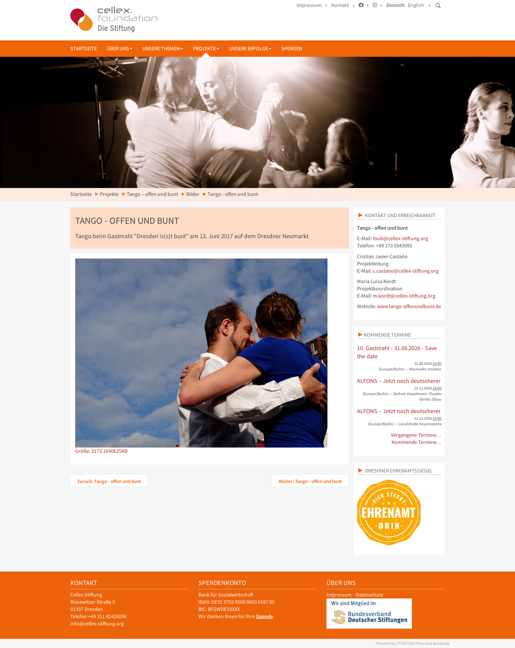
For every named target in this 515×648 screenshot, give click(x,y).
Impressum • (312, 5)
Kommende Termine (387, 334)
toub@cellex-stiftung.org (400, 238)
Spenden (291, 48)
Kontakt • (342, 5)
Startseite (83, 48)
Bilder (192, 194)
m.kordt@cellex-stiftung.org (404, 296)
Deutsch (395, 5)
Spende (264, 616)
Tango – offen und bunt (152, 194)
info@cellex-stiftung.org (97, 623)
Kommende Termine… (417, 442)
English (416, 5)
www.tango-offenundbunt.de (409, 306)
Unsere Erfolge (250, 48)
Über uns (119, 48)
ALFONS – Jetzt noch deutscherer (398, 381)
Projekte (206, 48)
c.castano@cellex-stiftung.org (405, 271)
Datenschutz (369, 595)
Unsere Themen (162, 48)
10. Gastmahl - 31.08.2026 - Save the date (397, 352)
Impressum (338, 595)
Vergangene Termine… (416, 435)
